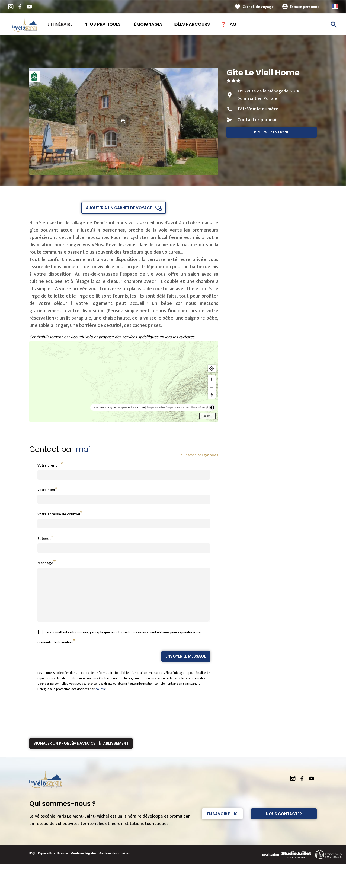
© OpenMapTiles (156, 407)
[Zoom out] (212, 387)
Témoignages (147, 24)
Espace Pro (46, 863)
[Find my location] (212, 368)
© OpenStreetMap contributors (182, 407)
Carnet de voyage (258, 7)
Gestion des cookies (114, 863)
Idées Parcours (192, 24)
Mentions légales (84, 863)
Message (45, 563)
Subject (44, 538)
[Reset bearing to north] (212, 395)
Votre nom (46, 490)
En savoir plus (222, 823)
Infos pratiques (102, 24)
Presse (62, 863)
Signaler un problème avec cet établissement (81, 753)
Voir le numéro (263, 109)
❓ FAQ (228, 24)
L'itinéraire (59, 24)
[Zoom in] (212, 379)
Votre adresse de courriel (58, 514)
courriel (101, 698)
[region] (123, 381)
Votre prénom (48, 465)
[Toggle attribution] (212, 407)
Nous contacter (284, 823)
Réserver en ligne (271, 132)
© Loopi (204, 407)
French (335, 6)
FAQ (32, 863)
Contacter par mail (257, 120)
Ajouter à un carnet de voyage (119, 207)
